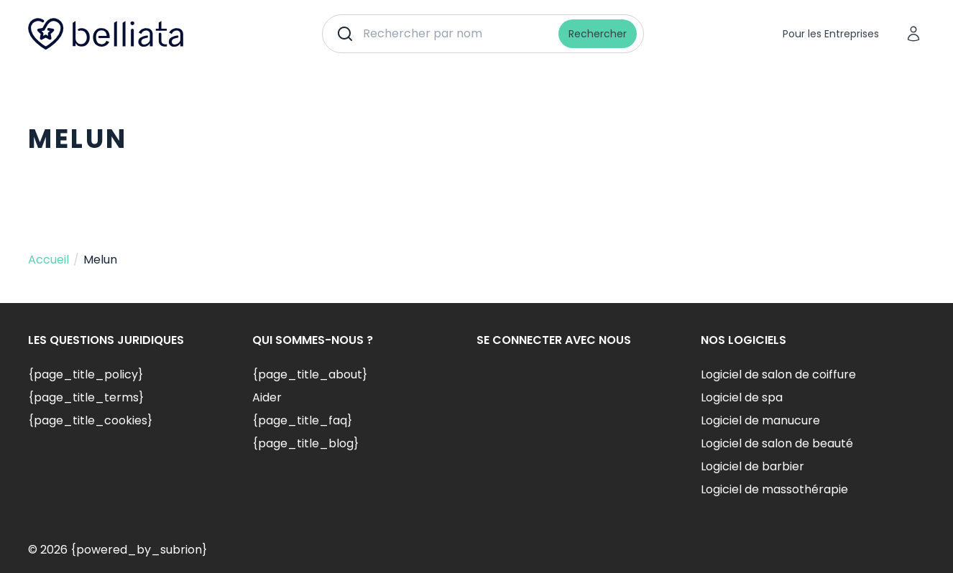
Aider (267, 397)
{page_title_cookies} (90, 420)
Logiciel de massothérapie (774, 489)
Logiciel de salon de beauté (777, 443)
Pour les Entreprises (831, 34)
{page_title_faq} (302, 420)
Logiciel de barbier (752, 466)
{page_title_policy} (85, 374)
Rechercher (597, 34)
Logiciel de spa (742, 397)
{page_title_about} (309, 374)
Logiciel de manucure (760, 420)
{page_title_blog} (305, 443)
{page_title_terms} (86, 397)
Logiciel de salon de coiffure (778, 374)
